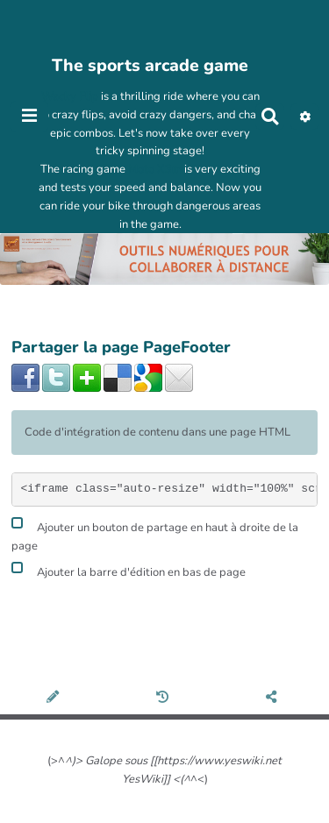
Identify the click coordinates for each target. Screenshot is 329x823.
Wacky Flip (69, 96)
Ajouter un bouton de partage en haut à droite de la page (154, 534)
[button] (304, 116)
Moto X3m (155, 169)
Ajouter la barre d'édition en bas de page (128, 570)
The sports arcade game (150, 65)
